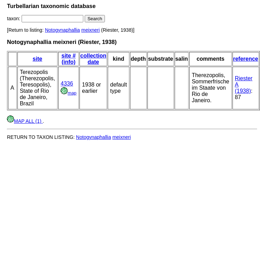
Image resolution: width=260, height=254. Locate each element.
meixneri (90, 30)
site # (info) (68, 59)
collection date (93, 59)
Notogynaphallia (62, 30)
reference (245, 59)
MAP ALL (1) (25, 121)
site (38, 59)
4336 (67, 84)
